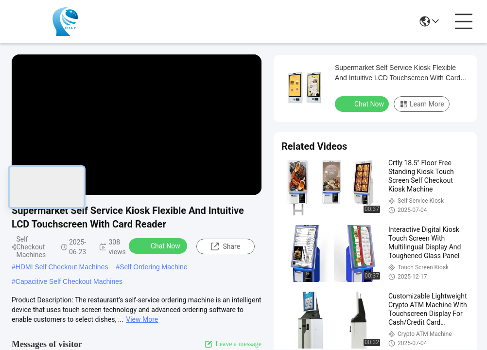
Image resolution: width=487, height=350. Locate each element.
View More (142, 319)
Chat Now (159, 245)
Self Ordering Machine (153, 267)
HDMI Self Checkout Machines (62, 267)
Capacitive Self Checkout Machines (69, 281)
